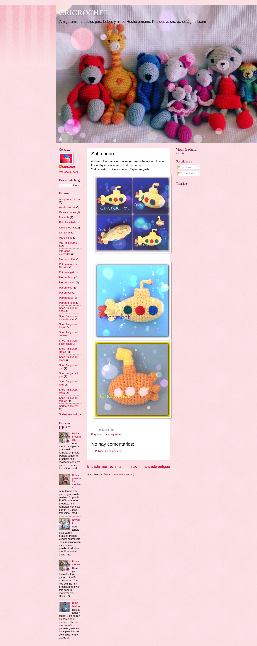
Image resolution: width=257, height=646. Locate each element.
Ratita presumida (76, 436)
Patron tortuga (67, 302)
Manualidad (66, 237)
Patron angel (66, 272)
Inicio (133, 466)
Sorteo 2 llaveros (68, 406)
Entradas (184, 167)
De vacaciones (67, 212)
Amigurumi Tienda (69, 199)
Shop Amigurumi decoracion (68, 342)
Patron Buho (66, 277)
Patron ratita (66, 297)
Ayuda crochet (67, 207)
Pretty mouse (76, 563)
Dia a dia (64, 217)
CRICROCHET (84, 12)
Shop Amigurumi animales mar (68, 318)
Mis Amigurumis (112, 434)
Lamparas (65, 232)
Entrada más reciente (104, 466)
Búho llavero (76, 604)
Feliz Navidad (67, 222)
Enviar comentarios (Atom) (118, 474)
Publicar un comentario (108, 451)
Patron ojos (65, 287)
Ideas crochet (67, 227)
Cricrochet (68, 166)
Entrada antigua (157, 466)
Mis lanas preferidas (65, 252)
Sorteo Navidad (68, 414)
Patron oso (65, 292)
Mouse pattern (67, 259)
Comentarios (186, 173)
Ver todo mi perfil (68, 171)
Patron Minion (67, 282)
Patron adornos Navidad (68, 266)
